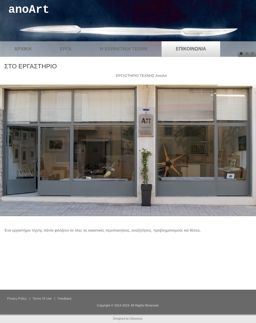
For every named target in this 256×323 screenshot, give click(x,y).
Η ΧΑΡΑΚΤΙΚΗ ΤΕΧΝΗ (123, 48)
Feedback (64, 298)
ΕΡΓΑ (65, 48)
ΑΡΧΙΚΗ (22, 48)
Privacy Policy (16, 298)
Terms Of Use (41, 298)
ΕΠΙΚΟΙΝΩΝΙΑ (191, 48)
